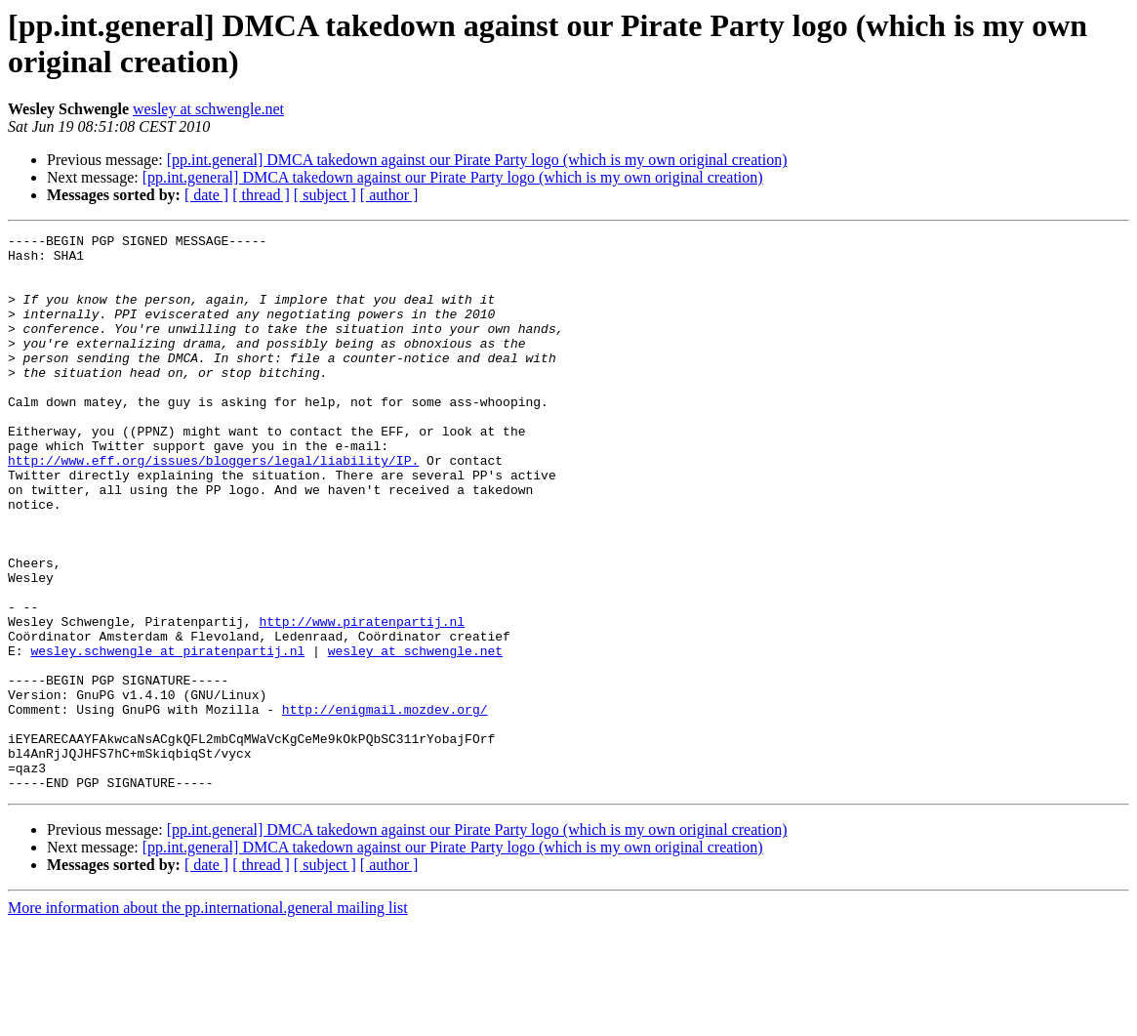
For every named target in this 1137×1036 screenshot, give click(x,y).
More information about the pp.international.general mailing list (208, 1019)
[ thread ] (261, 194)
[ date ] (206, 194)
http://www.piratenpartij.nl (362, 700)
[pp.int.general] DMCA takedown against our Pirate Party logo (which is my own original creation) (477, 159)
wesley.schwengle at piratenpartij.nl (167, 735)
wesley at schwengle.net (208, 109)
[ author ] (389, 194)
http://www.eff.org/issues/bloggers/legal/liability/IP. (213, 507)
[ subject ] (325, 194)
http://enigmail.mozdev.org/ (385, 805)
